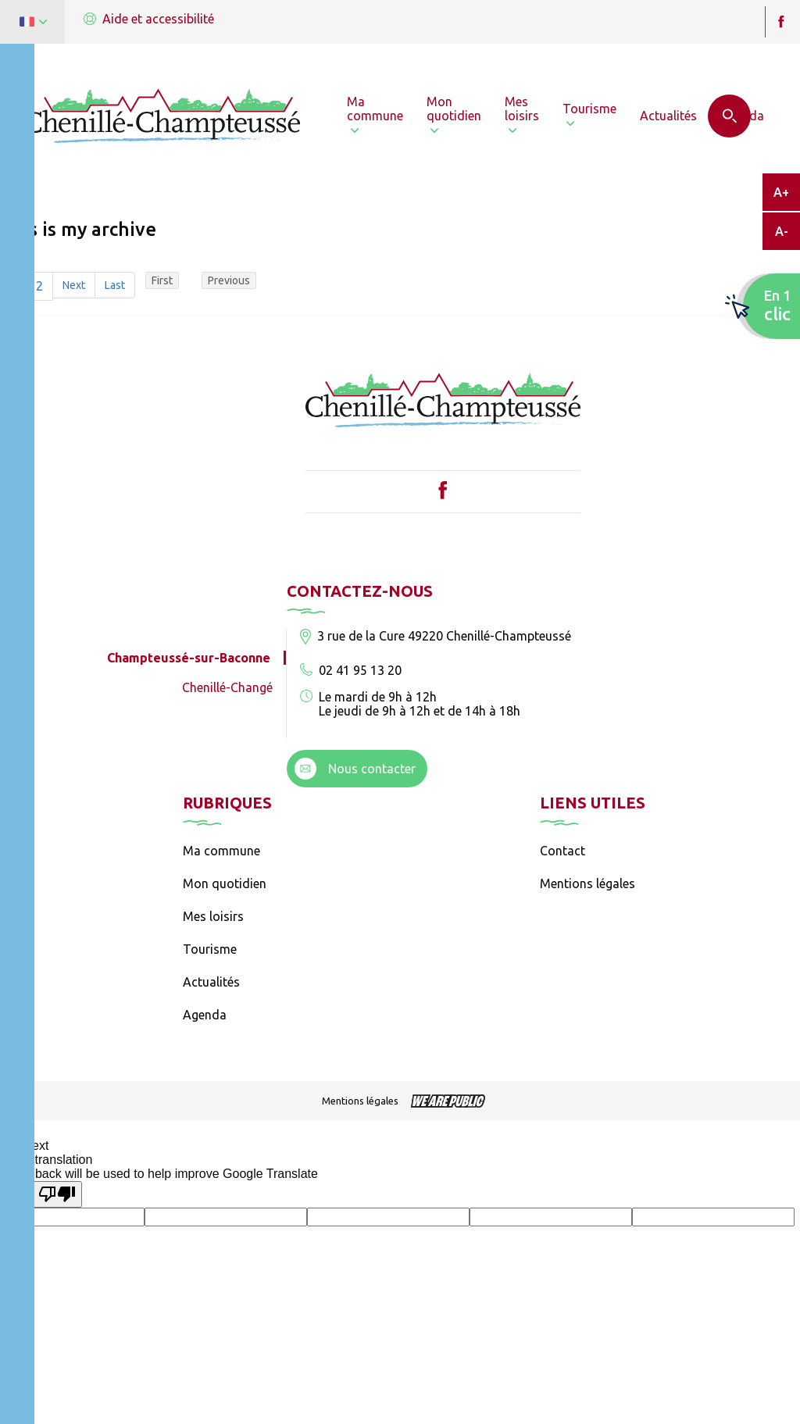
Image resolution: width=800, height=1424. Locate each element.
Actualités (211, 982)
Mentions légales (587, 883)
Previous (229, 280)
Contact (562, 851)
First (162, 280)
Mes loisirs (213, 916)
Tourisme (210, 949)
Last (115, 285)
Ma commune (221, 851)
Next (73, 285)
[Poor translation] (57, 1194)
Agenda (205, 1015)
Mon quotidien (224, 883)
